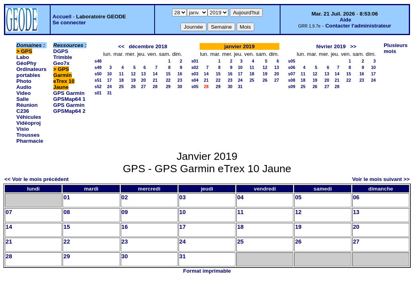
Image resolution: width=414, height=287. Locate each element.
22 (168, 80)
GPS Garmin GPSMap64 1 (69, 96)
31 (109, 92)
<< (121, 46)
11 (121, 73)
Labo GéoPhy (26, 60)
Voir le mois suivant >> (381, 179)
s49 (98, 67)
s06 (291, 67)
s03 (194, 73)
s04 (194, 80)
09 (125, 212)
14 (155, 73)
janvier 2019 (239, 46)
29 (168, 86)
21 (155, 80)
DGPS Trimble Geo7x (62, 57)
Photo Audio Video (23, 87)
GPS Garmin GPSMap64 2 (69, 108)
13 (143, 73)
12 (133, 73)
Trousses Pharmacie (29, 138)
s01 (98, 92)
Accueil (62, 17)
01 (66, 197)
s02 (194, 67)
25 (121, 86)
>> (353, 46)
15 (168, 73)
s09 (291, 86)
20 (143, 80)
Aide (345, 20)
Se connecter (69, 23)
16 (179, 73)
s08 (291, 80)
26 (133, 86)
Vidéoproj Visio (28, 126)
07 (9, 212)
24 (109, 86)
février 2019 (331, 46)
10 (109, 73)
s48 (98, 61)
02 (125, 197)
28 (155, 86)
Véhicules (28, 117)
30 (179, 86)
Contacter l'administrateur (358, 26)
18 (121, 80)
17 (109, 80)
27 (143, 86)
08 (66, 212)
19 (133, 80)
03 (182, 197)
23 (179, 80)
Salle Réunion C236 (26, 105)
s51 (98, 80)
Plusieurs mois (396, 48)
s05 (194, 86)
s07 (291, 73)
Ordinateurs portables (31, 72)
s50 (98, 73)
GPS (26, 51)
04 (240, 197)
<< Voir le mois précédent (36, 179)
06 (356, 197)
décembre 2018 (148, 46)
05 (298, 197)
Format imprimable (207, 271)
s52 (98, 86)
